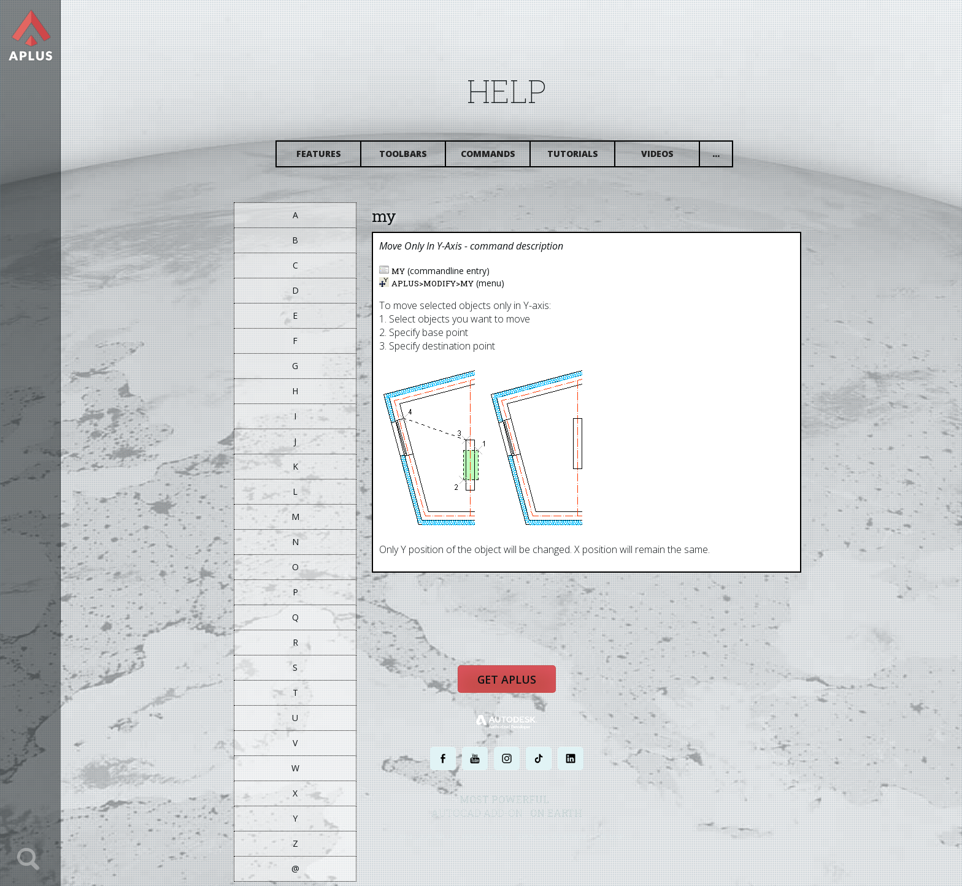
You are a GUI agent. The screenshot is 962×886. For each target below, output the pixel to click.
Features (329, 158)
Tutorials (583, 158)
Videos (668, 158)
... (727, 158)
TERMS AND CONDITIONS (562, 844)
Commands (498, 158)
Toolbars (414, 158)
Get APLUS (518, 689)
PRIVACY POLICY (496, 844)
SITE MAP (620, 844)
